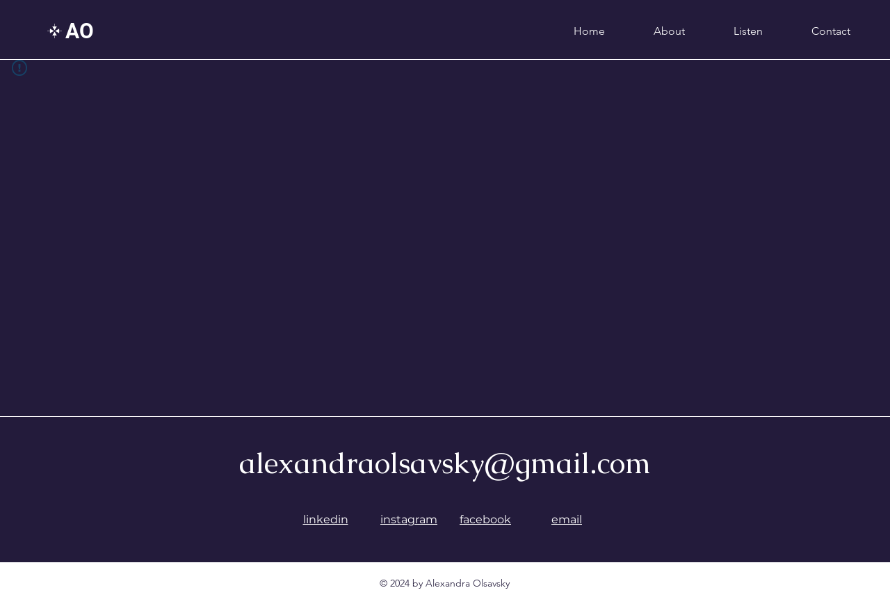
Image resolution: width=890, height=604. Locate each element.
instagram (408, 519)
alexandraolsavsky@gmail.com (445, 463)
